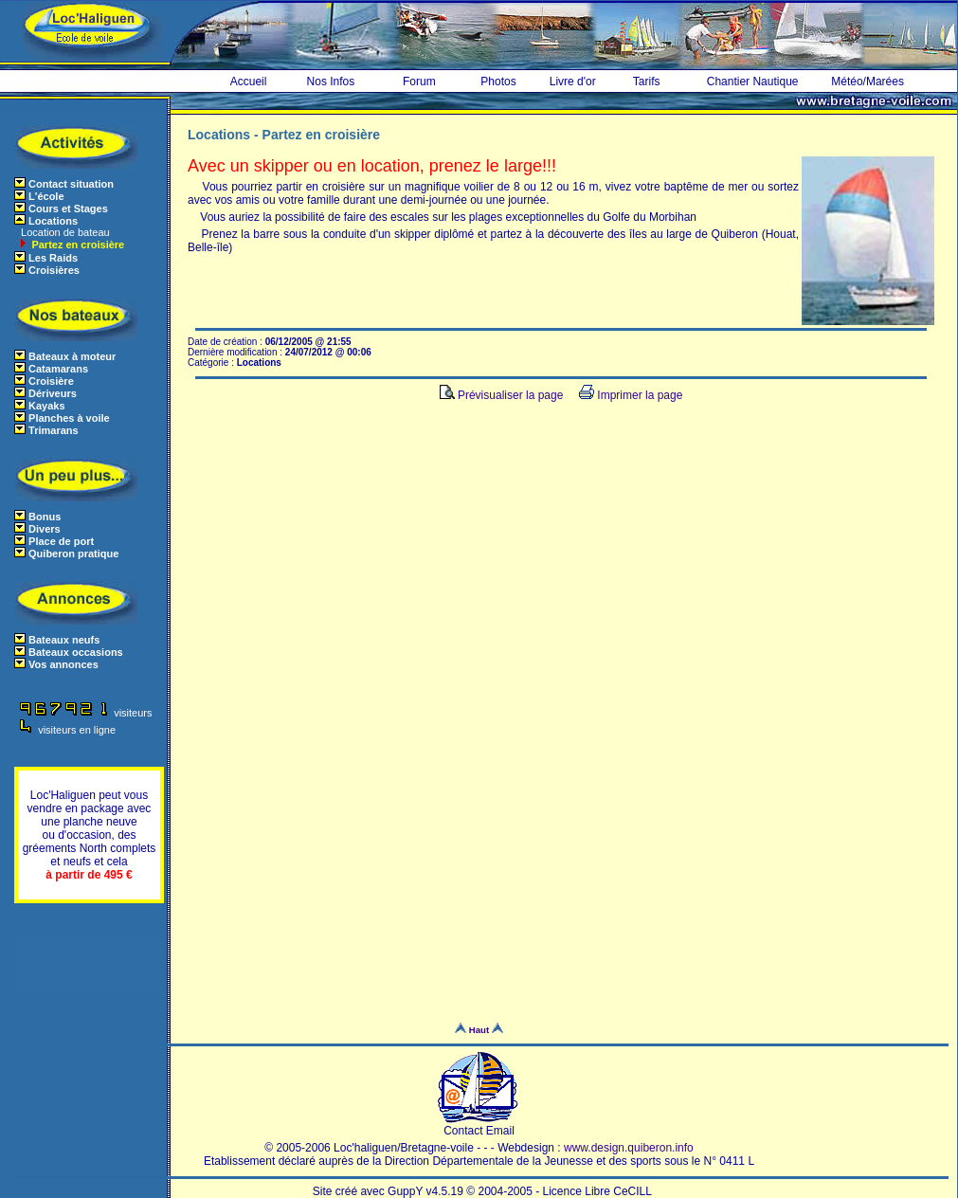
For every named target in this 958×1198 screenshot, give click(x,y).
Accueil (248, 81)
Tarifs (646, 81)
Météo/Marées (867, 81)
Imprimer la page (630, 395)
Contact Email (479, 1125)
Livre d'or (573, 81)
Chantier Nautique (753, 81)
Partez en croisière (76, 244)
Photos (497, 81)
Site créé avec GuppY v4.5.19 (390, 1191)
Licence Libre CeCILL (597, 1191)
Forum (419, 81)
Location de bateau (64, 232)
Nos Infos (331, 81)
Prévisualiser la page (502, 395)
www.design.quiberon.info (629, 1147)
